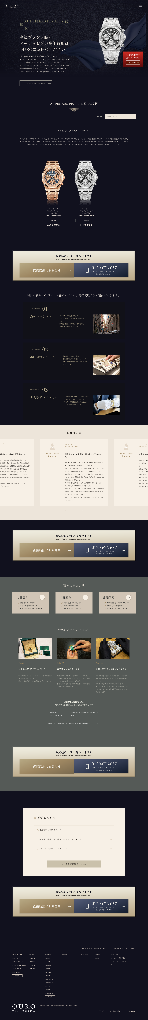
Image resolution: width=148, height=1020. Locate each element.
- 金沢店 (47, 969)
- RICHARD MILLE (17, 969)
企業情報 (97, 955)
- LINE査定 (32, 969)
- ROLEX (15, 959)
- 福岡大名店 (49, 994)
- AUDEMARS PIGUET (19, 966)
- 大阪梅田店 (49, 980)
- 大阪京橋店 (49, 983)
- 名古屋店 (48, 973)
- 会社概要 (98, 959)
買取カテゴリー (17, 955)
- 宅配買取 (32, 962)
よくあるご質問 (83, 955)
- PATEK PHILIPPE (18, 962)
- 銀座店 (47, 959)
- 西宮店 (47, 976)
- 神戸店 (47, 987)
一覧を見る (17, 976)
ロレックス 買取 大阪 (118, 958)
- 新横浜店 (48, 966)
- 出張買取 (32, 966)
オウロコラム (115, 955)
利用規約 (101, 1012)
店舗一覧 (48, 955)
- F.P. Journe (16, 973)
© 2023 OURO (131, 1012)
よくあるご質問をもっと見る (74, 864)
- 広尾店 (47, 962)
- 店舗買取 (32, 959)
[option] (74, 472)
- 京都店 (47, 990)
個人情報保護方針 (115, 1012)
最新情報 (64, 955)
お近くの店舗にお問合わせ (36, 83)
